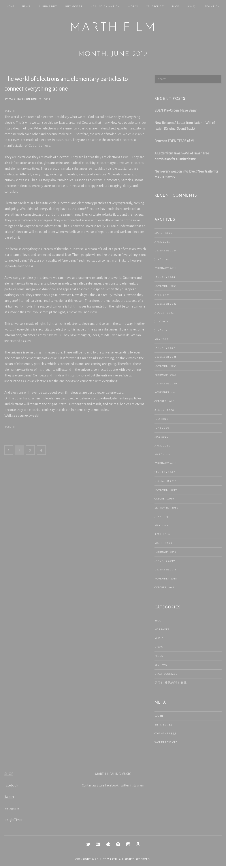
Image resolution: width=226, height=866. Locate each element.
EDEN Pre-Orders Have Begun (175, 110)
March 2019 (163, 543)
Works (133, 6)
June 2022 (161, 330)
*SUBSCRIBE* (156, 6)
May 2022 (161, 339)
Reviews (160, 665)
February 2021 (165, 374)
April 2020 (162, 445)
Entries (163, 724)
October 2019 (164, 498)
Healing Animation (105, 6)
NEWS (26, 6)
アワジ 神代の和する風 (170, 682)
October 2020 (164, 401)
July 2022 (161, 321)
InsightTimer (13, 820)
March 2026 (163, 233)
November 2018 (165, 578)
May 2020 (161, 436)
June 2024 (161, 259)
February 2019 (165, 552)
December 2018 (165, 569)
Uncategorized (166, 673)
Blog (175, 6)
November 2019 (165, 489)
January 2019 (164, 560)
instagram (11, 808)
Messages (162, 629)
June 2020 (162, 427)
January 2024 (164, 277)
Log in (158, 715)
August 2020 (164, 410)
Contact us (89, 785)
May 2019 (161, 525)
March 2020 (163, 454)
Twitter (9, 797)
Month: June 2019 (112, 54)
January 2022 (164, 348)
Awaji (192, 6)
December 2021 (165, 356)
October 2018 (164, 587)
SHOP (8, 774)
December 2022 (165, 303)
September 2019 (166, 507)
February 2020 (165, 463)
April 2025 (162, 241)
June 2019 (161, 516)
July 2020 (161, 419)
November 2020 (166, 392)
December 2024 (165, 250)
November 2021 (165, 366)
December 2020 (165, 383)
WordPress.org (166, 742)
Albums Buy (48, 6)
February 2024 (165, 268)
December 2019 (165, 481)
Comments (165, 733)
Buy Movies (73, 6)
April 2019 (162, 534)
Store (100, 785)
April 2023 (162, 295)
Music (159, 638)
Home (11, 6)
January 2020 (165, 472)
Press (158, 656)
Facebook (11, 785)
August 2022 (164, 312)
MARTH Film (113, 28)
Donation (212, 6)
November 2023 (165, 286)
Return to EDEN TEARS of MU (174, 141)
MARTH (112, 859)
